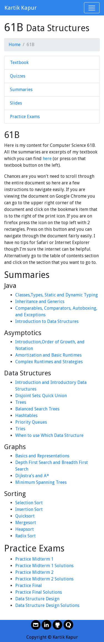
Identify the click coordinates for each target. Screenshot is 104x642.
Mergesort (25, 522)
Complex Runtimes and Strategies (49, 361)
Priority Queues (31, 422)
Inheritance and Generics (39, 301)
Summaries (21, 89)
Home (15, 44)
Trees (20, 402)
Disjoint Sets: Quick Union (41, 395)
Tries (20, 428)
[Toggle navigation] (92, 7)
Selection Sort (29, 502)
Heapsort (24, 529)
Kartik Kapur (20, 7)
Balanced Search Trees (37, 409)
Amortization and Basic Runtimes (48, 355)
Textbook (19, 62)
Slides (16, 103)
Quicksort (25, 516)
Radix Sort (25, 535)
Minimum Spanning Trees (41, 482)
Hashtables (26, 415)
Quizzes (17, 76)
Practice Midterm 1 (34, 559)
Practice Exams (25, 116)
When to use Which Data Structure (49, 435)
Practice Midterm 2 (34, 572)
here (47, 158)
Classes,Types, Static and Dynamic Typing (56, 295)
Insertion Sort (29, 509)
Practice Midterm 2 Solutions (44, 579)
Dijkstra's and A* (32, 475)
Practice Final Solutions (38, 592)
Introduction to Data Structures (46, 321)
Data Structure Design (37, 598)
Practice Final (28, 585)
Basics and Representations (42, 455)
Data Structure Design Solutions (47, 605)
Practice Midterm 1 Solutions (44, 565)
